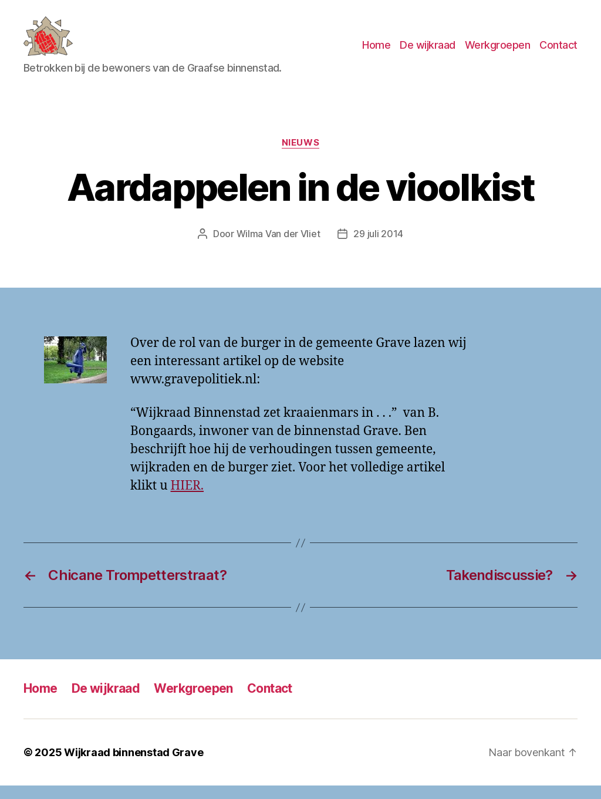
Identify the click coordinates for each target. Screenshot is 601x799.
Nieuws (300, 156)
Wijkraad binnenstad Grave (133, 766)
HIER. (187, 500)
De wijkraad (427, 52)
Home (376, 52)
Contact (558, 52)
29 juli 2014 (378, 248)
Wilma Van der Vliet (278, 248)
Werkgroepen (498, 52)
